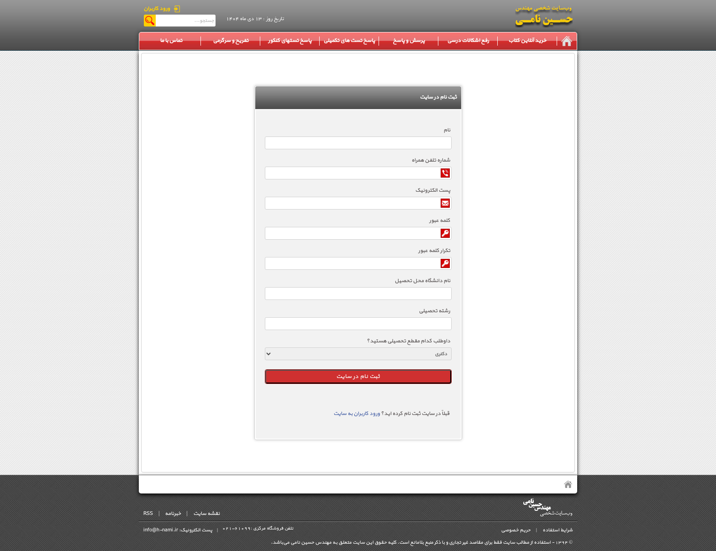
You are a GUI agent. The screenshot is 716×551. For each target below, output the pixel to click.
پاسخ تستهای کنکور (289, 41)
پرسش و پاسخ (409, 41)
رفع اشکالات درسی (468, 41)
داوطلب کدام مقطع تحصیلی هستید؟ (408, 341)
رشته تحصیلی (434, 311)
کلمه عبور (439, 220)
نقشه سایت (206, 513)
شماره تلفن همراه (430, 160)
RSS (148, 513)
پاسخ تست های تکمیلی (349, 41)
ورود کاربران (156, 9)
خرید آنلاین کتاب (527, 41)
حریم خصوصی (516, 530)
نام (446, 130)
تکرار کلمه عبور (434, 251)
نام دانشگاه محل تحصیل (422, 281)
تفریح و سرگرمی (230, 41)
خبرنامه (173, 513)
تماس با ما (171, 41)
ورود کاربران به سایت (356, 413)
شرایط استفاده (557, 530)
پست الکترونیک (432, 190)
